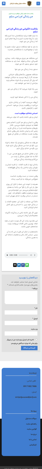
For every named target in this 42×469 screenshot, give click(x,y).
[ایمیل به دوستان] (15, 265)
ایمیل (35, 319)
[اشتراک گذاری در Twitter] (19, 265)
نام (36, 308)
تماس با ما (33, 439)
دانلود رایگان (23, 14)
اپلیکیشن (33, 444)
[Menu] (38, 3)
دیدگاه (35, 288)
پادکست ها (30, 14)
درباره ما (34, 434)
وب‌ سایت (34, 329)
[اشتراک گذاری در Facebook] (23, 265)
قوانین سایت (32, 429)
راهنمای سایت (31, 424)
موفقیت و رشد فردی (14, 14)
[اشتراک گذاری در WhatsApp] (27, 265)
